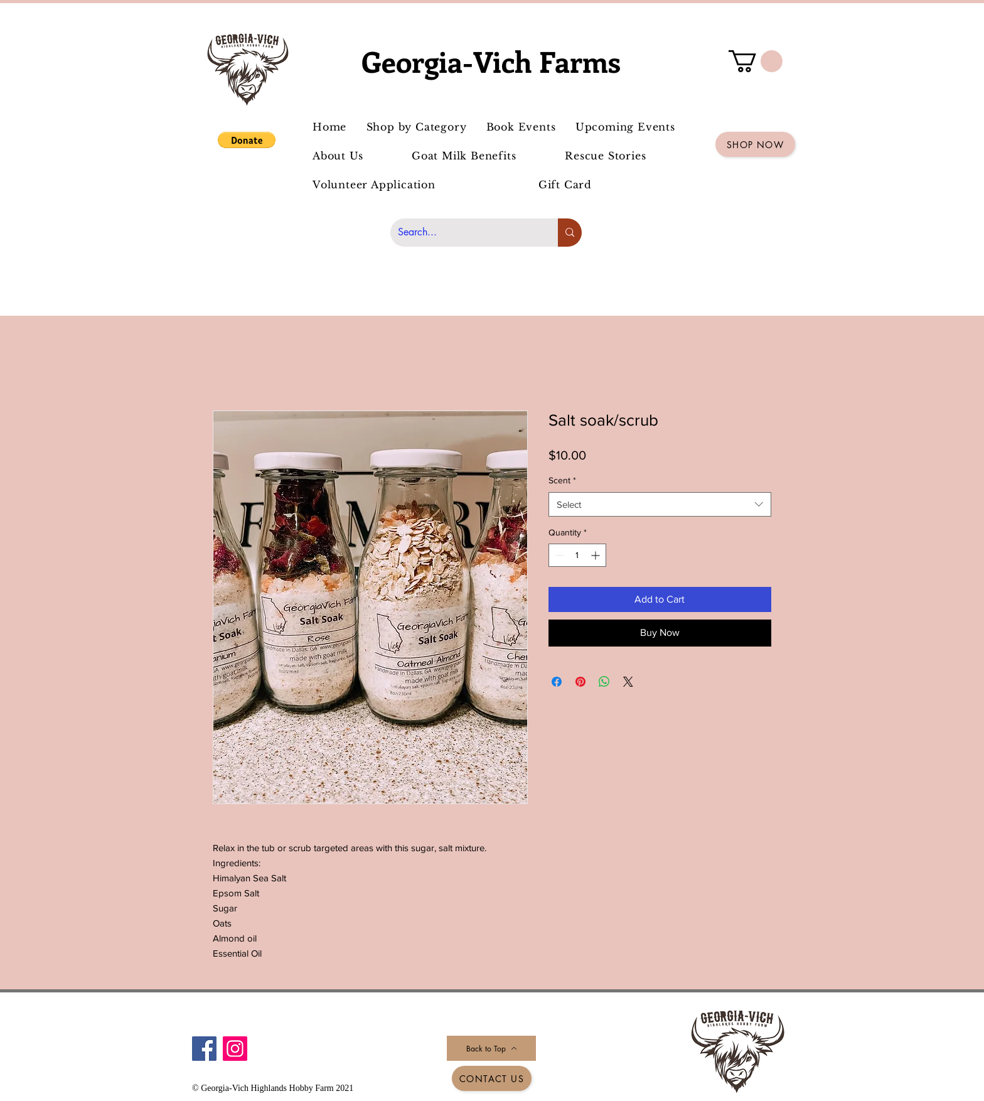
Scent (562, 480)
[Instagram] (235, 1048)
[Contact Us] (492, 1078)
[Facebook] (204, 1048)
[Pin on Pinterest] (580, 681)
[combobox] (659, 504)
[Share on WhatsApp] (604, 681)
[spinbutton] (577, 555)
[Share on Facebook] (556, 681)
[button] (246, 140)
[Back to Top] (491, 1048)
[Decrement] (558, 555)
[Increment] (596, 555)
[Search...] (465, 232)
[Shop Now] (755, 144)
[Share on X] (628, 681)
